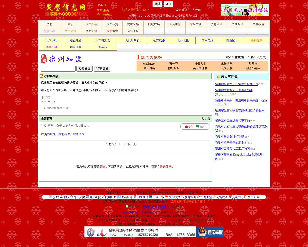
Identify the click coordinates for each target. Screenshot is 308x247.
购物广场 (154, 24)
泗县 (106, 14)
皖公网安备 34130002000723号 (192, 220)
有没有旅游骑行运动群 (229, 136)
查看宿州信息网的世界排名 (188, 201)
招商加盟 (206, 197)
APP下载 (176, 206)
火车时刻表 (103, 40)
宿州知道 (253, 197)
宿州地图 (183, 40)
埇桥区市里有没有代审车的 (232, 120)
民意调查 (112, 31)
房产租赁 (112, 24)
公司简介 (196, 216)
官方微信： (148, 206)
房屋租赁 (95, 197)
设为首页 (181, 10)
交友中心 (49, 31)
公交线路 (159, 40)
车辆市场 (195, 24)
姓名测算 (76, 47)
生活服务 (175, 24)
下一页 (131, 144)
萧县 (106, 10)
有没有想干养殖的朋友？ (231, 142)
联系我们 (147, 212)
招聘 (49, 24)
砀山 (100, 14)
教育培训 (216, 24)
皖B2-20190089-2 (161, 220)
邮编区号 (232, 40)
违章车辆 (51, 47)
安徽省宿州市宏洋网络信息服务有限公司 (119, 216)
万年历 (102, 47)
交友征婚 (133, 24)
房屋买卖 (79, 197)
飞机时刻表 (132, 40)
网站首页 (133, 31)
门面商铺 (142, 197)
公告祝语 (258, 24)
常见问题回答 (131, 212)
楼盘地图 (76, 40)
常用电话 (207, 40)
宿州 (100, 10)
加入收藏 (195, 10)
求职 (70, 24)
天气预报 (51, 40)
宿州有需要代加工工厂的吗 (232, 148)
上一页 (122, 144)
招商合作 (237, 24)
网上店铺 (70, 31)
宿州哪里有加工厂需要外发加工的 (236, 84)
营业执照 (209, 216)
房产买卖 (91, 24)
